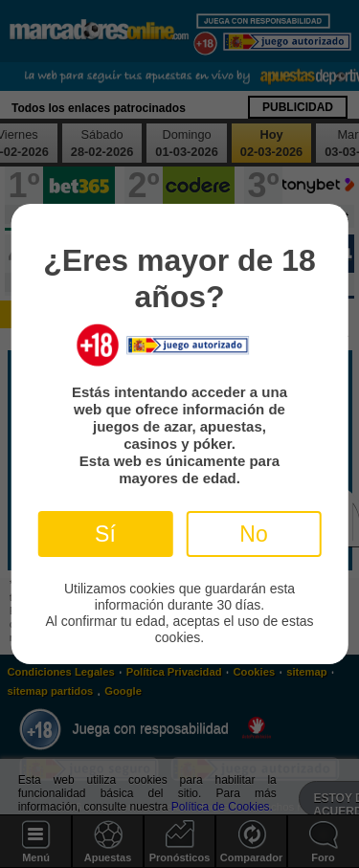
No (253, 534)
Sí (105, 534)
